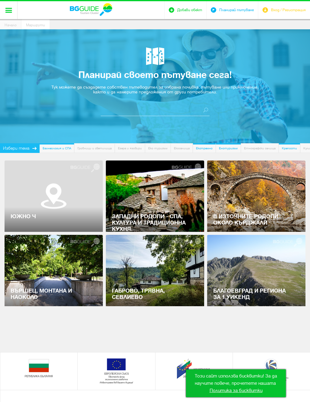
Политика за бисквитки (236, 390)
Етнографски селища (260, 148)
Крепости (289, 148)
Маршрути (35, 25)
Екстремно (204, 148)
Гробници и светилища (94, 148)
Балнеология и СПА (57, 148)
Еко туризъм (158, 148)
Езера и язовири (130, 148)
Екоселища (182, 148)
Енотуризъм (228, 148)
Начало (11, 25)
